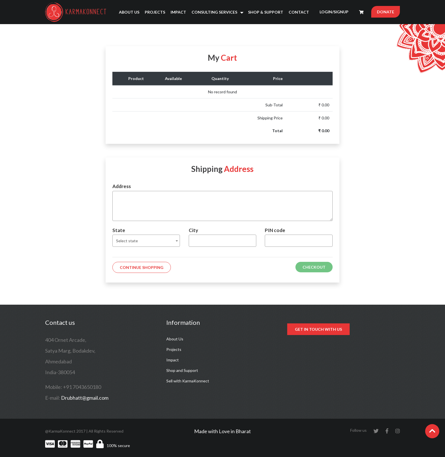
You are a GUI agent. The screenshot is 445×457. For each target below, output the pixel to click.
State (118, 230)
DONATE (385, 11)
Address (121, 186)
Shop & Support (265, 12)
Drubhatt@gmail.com (84, 398)
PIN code (275, 230)
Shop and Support (182, 370)
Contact (299, 12)
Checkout (314, 267)
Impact (178, 12)
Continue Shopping (141, 267)
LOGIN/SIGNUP (334, 11)
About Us (129, 12)
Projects (155, 12)
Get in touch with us (318, 329)
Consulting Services (214, 12)
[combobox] (146, 241)
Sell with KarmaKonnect (187, 380)
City (193, 230)
